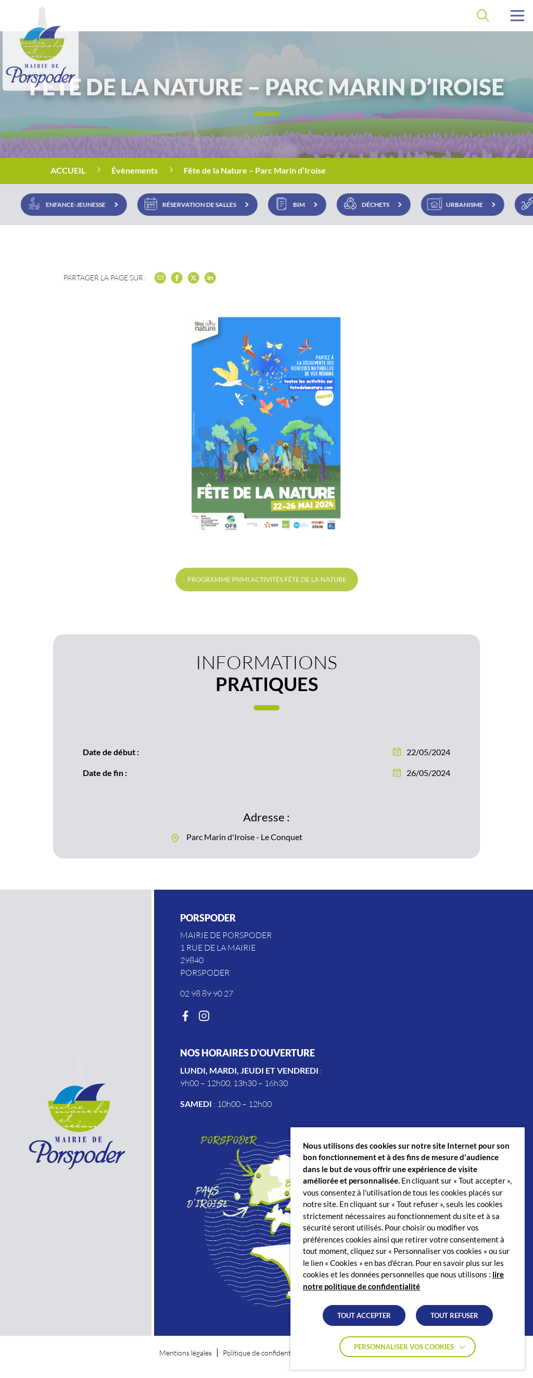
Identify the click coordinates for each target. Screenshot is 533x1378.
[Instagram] (204, 1016)
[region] (266, 171)
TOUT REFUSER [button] (454, 1315)
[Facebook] (185, 1016)
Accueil (67, 170)
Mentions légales (185, 1352)
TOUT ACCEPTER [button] (364, 1315)
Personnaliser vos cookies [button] (404, 1347)
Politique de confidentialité (264, 1352)
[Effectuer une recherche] (483, 15)
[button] (517, 15)
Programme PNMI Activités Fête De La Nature (267, 579)
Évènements (134, 170)
